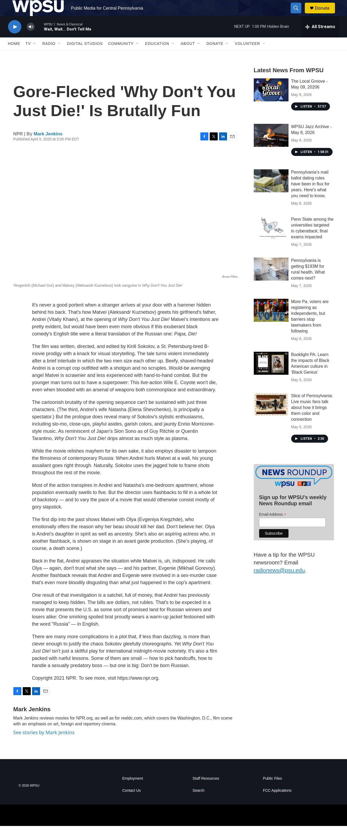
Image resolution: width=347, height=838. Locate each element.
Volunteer (247, 55)
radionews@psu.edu (279, 582)
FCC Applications (277, 803)
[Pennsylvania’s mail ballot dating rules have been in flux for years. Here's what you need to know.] (271, 192)
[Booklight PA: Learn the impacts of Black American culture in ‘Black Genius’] (271, 375)
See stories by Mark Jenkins (44, 744)
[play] (14, 39)
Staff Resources (206, 791)
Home (14, 55)
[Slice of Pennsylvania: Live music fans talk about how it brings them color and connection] (271, 416)
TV (28, 55)
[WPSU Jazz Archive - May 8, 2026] (271, 147)
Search (198, 803)
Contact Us (131, 803)
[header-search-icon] (298, 14)
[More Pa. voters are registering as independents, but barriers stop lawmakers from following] (271, 322)
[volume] (30, 39)
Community (121, 55)
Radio (48, 55)
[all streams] (320, 38)
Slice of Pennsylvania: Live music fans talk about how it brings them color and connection (312, 419)
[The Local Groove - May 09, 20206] (271, 101)
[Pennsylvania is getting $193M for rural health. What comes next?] (271, 281)
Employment (132, 791)
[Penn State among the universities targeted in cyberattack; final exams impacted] (271, 239)
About (188, 55)
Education (157, 55)
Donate (325, 14)
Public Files (272, 791)
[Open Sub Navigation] (35, 55)
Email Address (272, 526)
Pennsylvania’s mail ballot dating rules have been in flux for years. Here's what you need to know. (310, 196)
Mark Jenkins (48, 145)
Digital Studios (85, 55)
